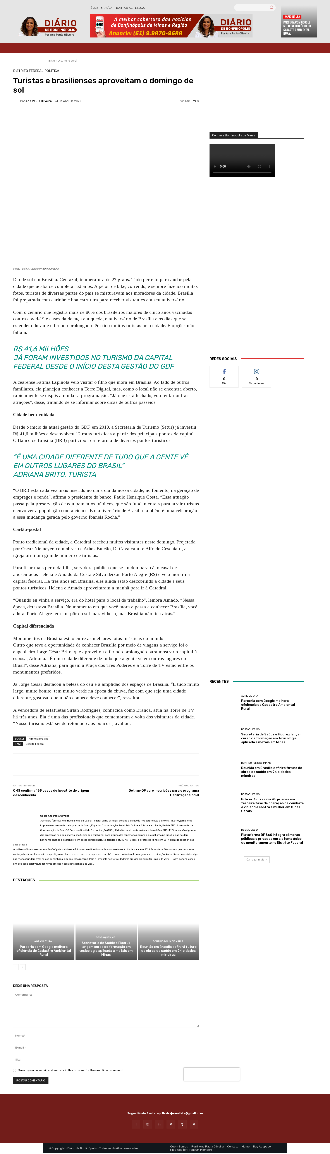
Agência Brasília (38, 738)
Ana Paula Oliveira (39, 101)
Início (51, 61)
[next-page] (23, 968)
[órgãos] (257, 100)
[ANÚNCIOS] (257, 525)
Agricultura (292, 16)
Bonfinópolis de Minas (168, 942)
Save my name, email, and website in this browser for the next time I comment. (70, 1071)
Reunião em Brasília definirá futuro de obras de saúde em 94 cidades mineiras (168, 951)
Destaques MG (105, 938)
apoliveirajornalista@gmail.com (180, 1114)
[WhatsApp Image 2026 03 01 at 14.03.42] (257, 271)
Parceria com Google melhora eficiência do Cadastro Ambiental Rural (297, 28)
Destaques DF (250, 830)
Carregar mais (256, 859)
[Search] (271, 7)
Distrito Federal (67, 61)
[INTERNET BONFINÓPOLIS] (257, 620)
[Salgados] (257, 485)
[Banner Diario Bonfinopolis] (183, 25)
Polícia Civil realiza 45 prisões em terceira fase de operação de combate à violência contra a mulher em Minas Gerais (272, 805)
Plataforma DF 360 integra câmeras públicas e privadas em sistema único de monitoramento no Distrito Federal (272, 839)
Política (52, 71)
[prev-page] (16, 968)
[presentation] (212, 1074)
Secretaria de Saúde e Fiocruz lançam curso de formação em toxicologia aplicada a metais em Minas (105, 949)
